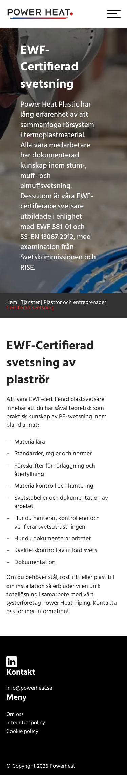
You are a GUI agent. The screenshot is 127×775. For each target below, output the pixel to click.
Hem (11, 302)
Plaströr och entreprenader (75, 302)
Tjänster (30, 302)
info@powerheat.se (29, 688)
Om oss (15, 714)
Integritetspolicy (25, 723)
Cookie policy (22, 731)
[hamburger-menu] (114, 14)
